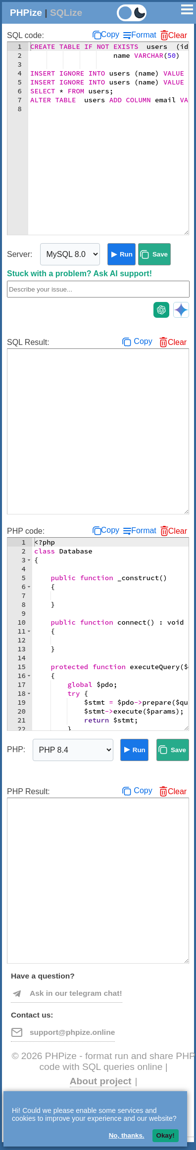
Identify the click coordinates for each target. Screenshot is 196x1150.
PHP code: (26, 531)
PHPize (26, 12)
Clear (177, 35)
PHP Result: (28, 791)
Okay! (165, 1135)
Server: (20, 254)
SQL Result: (28, 342)
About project (101, 1081)
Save (160, 254)
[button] (29, 559)
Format (143, 35)
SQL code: (25, 35)
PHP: (16, 749)
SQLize (66, 12)
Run (126, 254)
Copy (110, 34)
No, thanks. (127, 1135)
